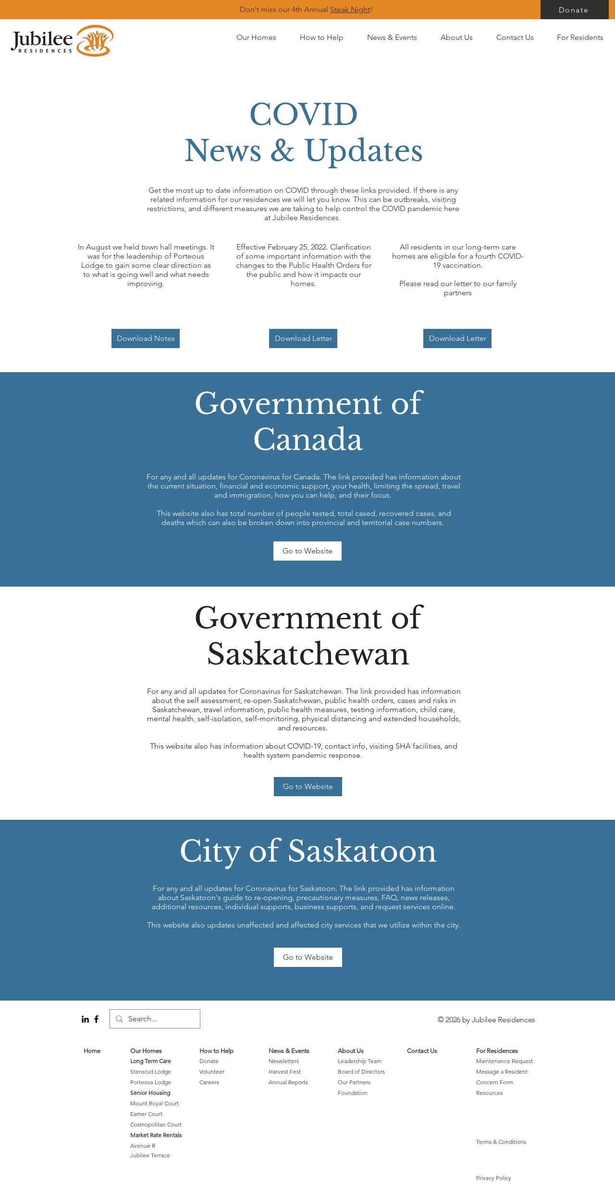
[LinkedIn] (85, 1019)
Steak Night (350, 9)
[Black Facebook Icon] (96, 1019)
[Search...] (154, 1019)
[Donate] (575, 9)
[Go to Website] (307, 551)
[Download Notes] (145, 338)
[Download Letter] (303, 338)
